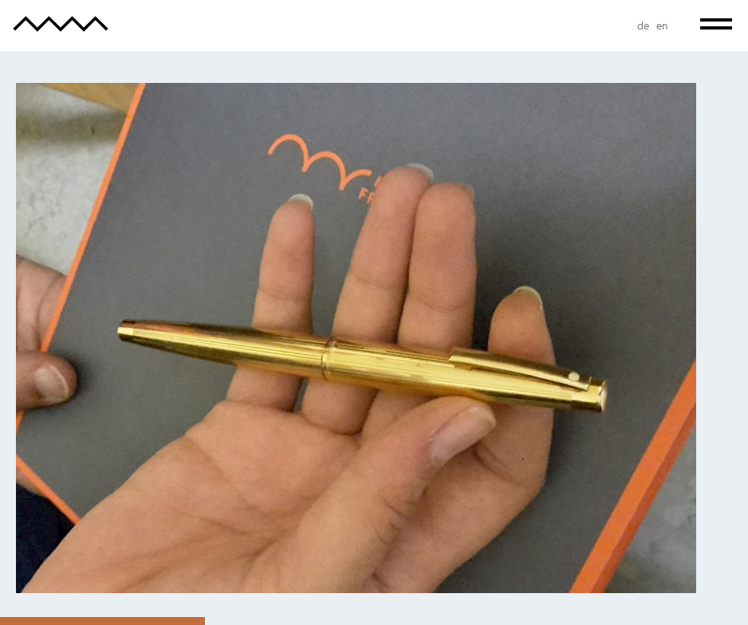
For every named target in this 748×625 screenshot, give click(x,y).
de (643, 25)
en (661, 25)
